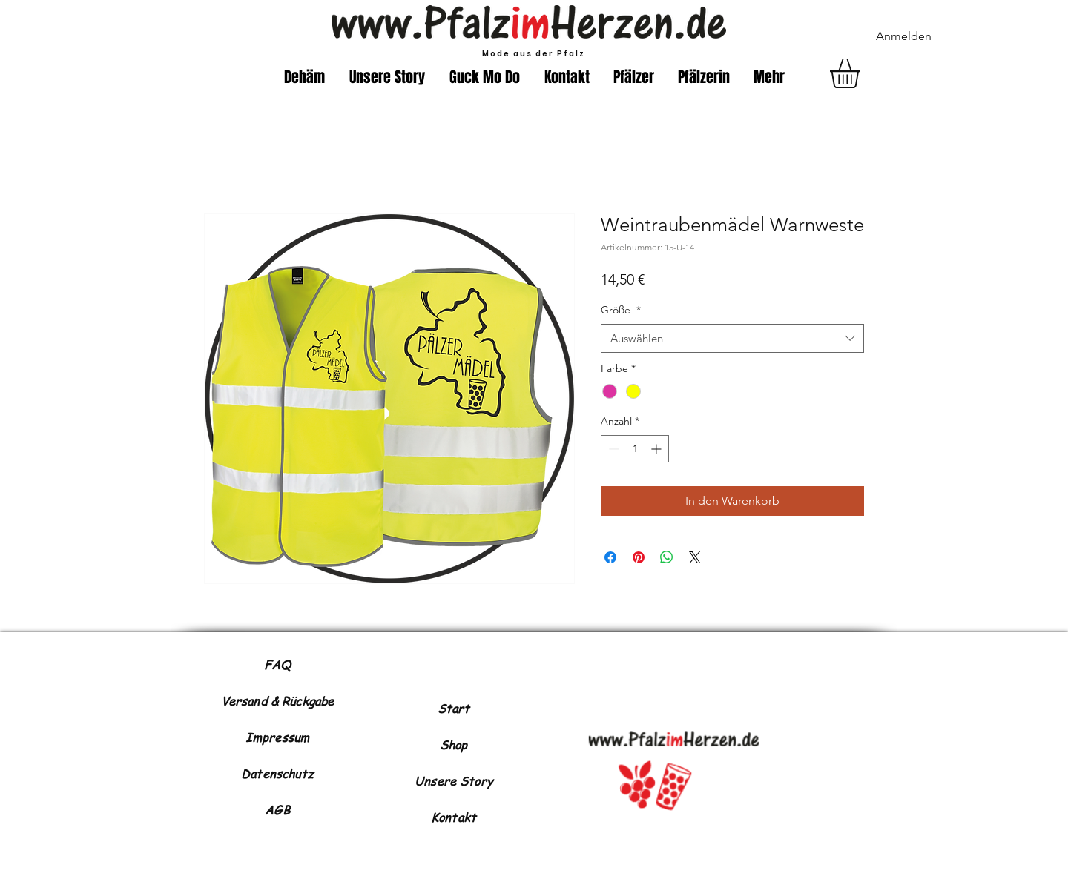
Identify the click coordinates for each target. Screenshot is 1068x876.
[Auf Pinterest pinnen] (638, 557)
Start (454, 708)
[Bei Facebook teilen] (610, 557)
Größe (621, 309)
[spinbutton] (635, 449)
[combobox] (732, 338)
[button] (862, 73)
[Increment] (657, 449)
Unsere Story (453, 781)
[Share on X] (695, 557)
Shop (454, 745)
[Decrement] (612, 449)
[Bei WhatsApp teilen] (667, 557)
